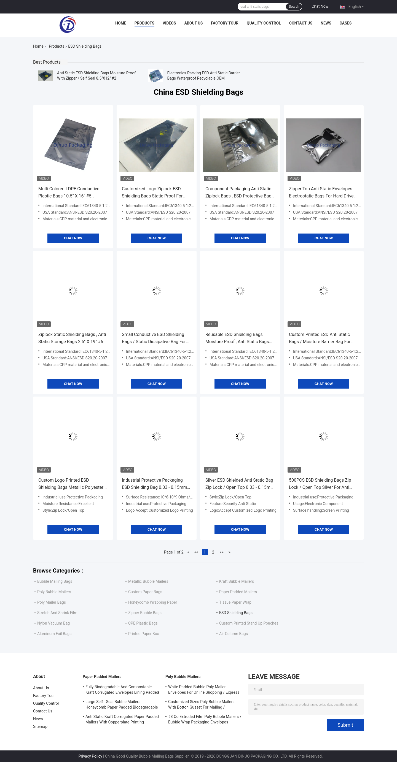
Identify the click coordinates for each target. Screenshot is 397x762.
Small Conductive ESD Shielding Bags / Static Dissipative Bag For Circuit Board (154, 338)
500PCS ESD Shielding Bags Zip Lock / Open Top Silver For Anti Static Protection (320, 484)
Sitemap (40, 726)
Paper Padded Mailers (238, 592)
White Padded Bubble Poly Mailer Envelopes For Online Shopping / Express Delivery (203, 690)
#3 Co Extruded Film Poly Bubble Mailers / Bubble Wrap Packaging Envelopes (205, 719)
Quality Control (264, 23)
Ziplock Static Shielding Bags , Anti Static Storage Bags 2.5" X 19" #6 (72, 338)
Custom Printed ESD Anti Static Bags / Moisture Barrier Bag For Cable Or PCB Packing (320, 338)
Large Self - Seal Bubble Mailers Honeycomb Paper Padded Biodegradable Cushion (121, 705)
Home (120, 23)
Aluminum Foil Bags (54, 633)
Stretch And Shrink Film (57, 613)
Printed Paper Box (143, 633)
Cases (346, 23)
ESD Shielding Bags (236, 613)
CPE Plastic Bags (143, 623)
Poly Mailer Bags (51, 602)
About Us (193, 23)
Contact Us (300, 23)
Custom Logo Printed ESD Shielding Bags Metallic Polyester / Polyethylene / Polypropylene (72, 484)
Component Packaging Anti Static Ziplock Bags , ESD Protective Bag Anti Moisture (238, 193)
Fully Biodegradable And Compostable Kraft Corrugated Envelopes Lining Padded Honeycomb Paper (122, 690)
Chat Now (320, 6)
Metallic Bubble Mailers (148, 581)
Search (294, 7)
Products (144, 23)
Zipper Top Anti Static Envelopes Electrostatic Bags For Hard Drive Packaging (321, 193)
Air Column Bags (233, 633)
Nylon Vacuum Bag (53, 623)
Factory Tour (224, 23)
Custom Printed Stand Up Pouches (248, 623)
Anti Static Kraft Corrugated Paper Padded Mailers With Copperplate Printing (122, 719)
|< (187, 552)
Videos (169, 23)
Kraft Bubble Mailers (236, 581)
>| (230, 552)
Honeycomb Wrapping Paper (152, 602)
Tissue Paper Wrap (235, 602)
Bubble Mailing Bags (54, 581)
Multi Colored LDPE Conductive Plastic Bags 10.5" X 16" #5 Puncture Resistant (68, 193)
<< (196, 552)
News (326, 23)
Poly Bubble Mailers (54, 592)
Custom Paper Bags (145, 592)
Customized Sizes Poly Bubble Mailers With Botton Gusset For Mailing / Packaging (201, 705)
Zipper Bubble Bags (145, 613)
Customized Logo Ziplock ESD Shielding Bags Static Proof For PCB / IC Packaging (152, 193)
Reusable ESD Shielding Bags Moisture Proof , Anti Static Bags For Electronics (237, 338)
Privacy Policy (90, 756)
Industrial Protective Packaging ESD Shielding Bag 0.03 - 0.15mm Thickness (154, 484)
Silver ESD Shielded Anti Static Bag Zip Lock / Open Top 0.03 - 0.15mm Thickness (239, 484)
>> (221, 552)
